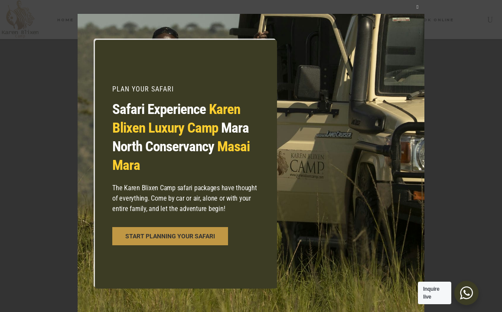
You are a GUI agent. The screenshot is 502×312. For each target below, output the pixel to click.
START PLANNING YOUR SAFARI (170, 236)
